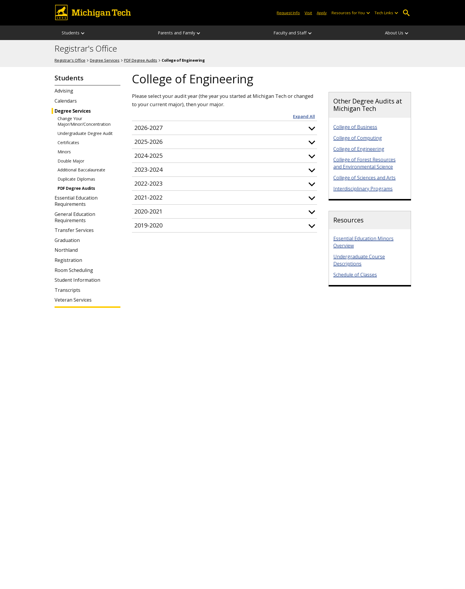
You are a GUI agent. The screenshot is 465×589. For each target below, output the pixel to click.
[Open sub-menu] (368, 13)
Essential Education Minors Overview (363, 242)
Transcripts (67, 290)
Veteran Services (73, 300)
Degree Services (105, 60)
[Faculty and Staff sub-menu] (310, 33)
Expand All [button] (304, 116)
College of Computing (357, 138)
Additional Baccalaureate (81, 170)
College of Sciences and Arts (364, 177)
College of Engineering (358, 149)
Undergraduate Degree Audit (85, 133)
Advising (64, 91)
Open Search (406, 13)
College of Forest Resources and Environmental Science (364, 163)
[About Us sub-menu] (407, 33)
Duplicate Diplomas (76, 179)
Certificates (68, 142)
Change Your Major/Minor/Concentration (84, 121)
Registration (68, 260)
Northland (66, 250)
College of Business (355, 127)
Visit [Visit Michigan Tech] (308, 12)
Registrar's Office (86, 49)
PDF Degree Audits (140, 60)
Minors (64, 152)
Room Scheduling (74, 270)
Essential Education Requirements (76, 201)
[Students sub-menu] (83, 33)
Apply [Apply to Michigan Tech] (322, 12)
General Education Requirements (75, 217)
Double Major (71, 161)
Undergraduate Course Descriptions (359, 260)
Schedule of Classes (355, 274)
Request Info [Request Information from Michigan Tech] (288, 12)
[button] (224, 128)
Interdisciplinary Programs (363, 188)
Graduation (67, 240)
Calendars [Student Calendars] (66, 101)
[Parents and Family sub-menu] (198, 33)
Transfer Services (74, 230)
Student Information (77, 280)
